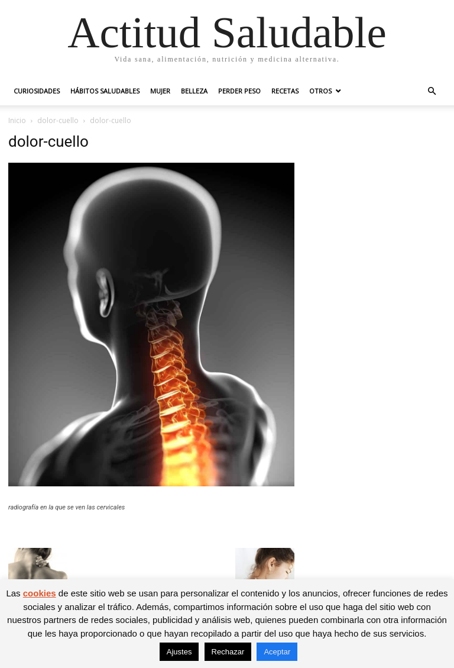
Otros (320, 90)
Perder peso (239, 90)
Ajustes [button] (179, 651)
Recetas (285, 90)
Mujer (160, 90)
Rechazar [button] (228, 651)
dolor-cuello (58, 120)
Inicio (17, 120)
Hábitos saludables (105, 90)
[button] (431, 91)
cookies (39, 593)
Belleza (194, 90)
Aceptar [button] (277, 651)
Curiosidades (37, 90)
